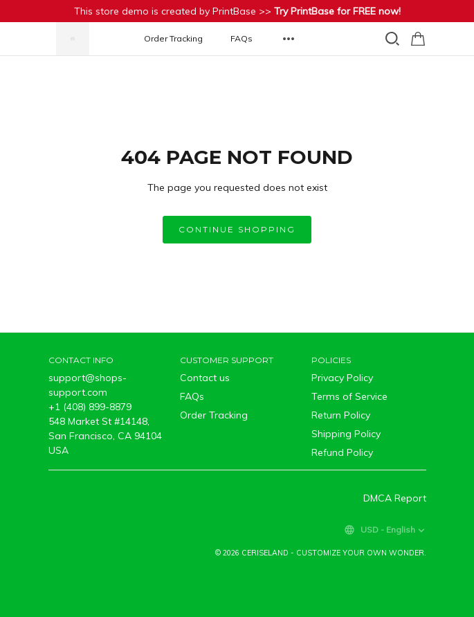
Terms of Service (349, 396)
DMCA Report (394, 498)
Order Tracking (173, 38)
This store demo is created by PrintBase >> (237, 11)
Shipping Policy (346, 433)
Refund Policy (342, 452)
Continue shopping (237, 229)
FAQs (241, 38)
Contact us (205, 377)
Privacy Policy (342, 377)
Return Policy (340, 415)
